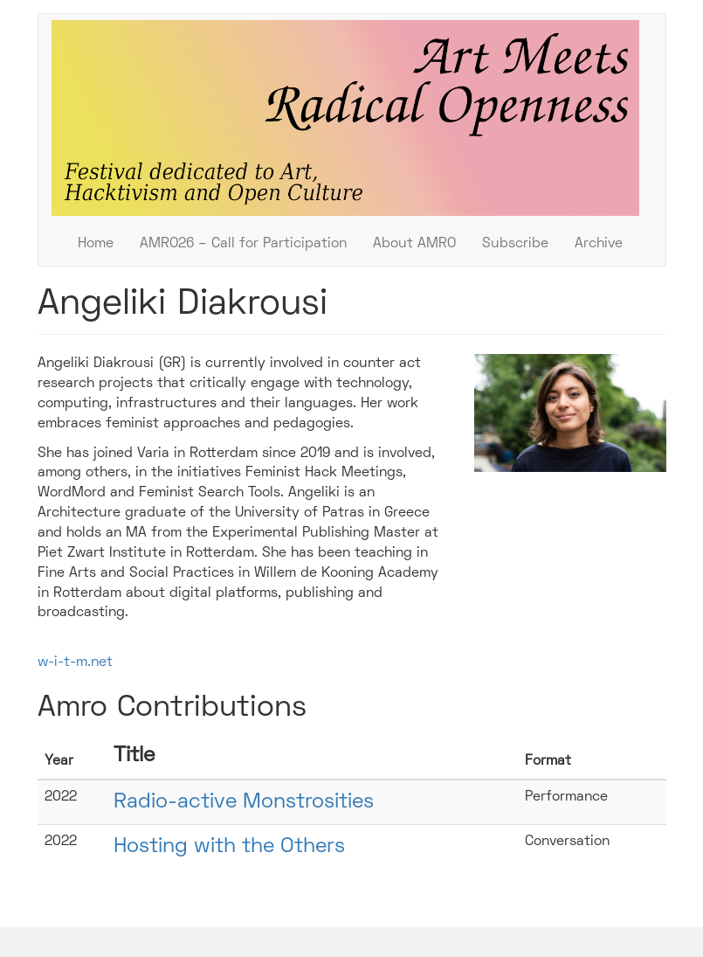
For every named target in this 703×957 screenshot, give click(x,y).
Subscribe (515, 244)
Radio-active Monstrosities (244, 802)
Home (96, 244)
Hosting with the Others (229, 846)
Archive (599, 244)
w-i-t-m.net (75, 662)
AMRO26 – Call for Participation (243, 244)
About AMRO (414, 244)
